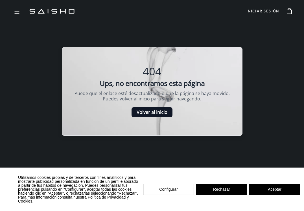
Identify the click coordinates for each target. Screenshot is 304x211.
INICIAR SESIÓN (262, 11)
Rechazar (221, 189)
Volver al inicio (152, 112)
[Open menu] (17, 11)
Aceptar (274, 189)
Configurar (168, 189)
